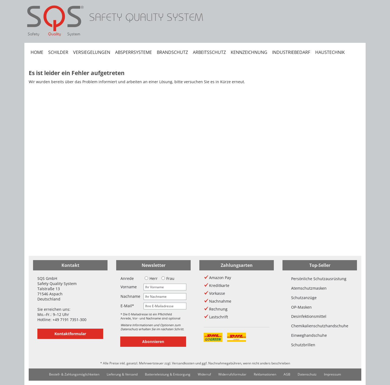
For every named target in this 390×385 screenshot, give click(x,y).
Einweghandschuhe (309, 335)
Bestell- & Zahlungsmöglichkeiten (74, 374)
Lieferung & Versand (122, 374)
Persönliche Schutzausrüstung (318, 278)
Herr (151, 278)
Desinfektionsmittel (308, 316)
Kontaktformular (70, 333)
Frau (167, 278)
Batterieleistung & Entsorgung (167, 374)
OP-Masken (301, 307)
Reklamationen (265, 374)
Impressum (332, 374)
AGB (287, 374)
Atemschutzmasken (309, 288)
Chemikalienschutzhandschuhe (319, 325)
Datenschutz (307, 374)
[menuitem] (37, 52)
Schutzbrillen (303, 344)
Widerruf (204, 374)
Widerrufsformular (232, 374)
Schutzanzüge (304, 297)
